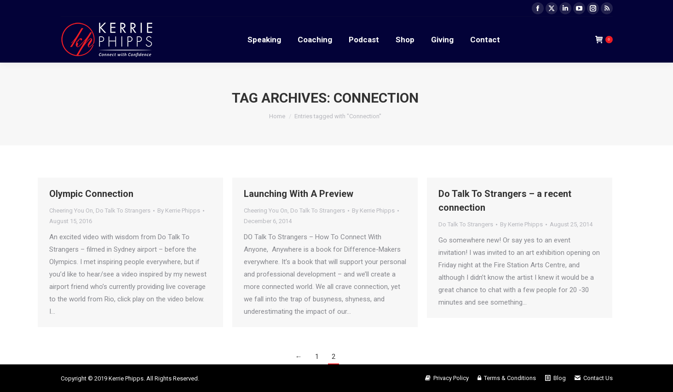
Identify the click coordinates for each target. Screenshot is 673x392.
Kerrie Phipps (126, 378)
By (178, 210)
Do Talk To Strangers (123, 210)
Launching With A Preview (298, 193)
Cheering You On (71, 210)
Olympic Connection (91, 193)
